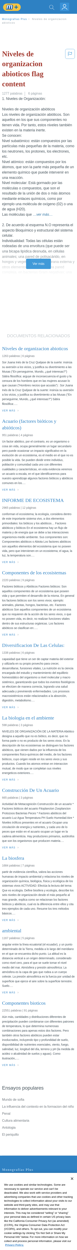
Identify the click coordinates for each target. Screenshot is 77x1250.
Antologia (9, 1127)
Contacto (8, 1178)
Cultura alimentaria (15, 1120)
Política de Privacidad (17, 1190)
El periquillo (10, 1134)
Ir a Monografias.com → (20, 1224)
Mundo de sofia (13, 1099)
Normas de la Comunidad (20, 1201)
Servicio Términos (15, 1184)
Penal (6, 1113)
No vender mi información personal (27, 1213)
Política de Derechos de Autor (23, 1196)
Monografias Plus (14, 19)
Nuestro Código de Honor (20, 1207)
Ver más (39, 263)
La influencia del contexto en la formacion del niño (38, 1106)
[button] (70, 69)
